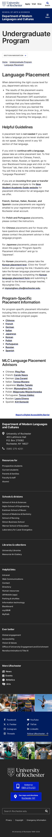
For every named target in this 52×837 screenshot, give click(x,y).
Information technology (13, 602)
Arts (6, 684)
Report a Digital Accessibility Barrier (33, 415)
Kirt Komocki (22, 401)
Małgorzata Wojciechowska (27, 391)
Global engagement (11, 635)
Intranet (6, 575)
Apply (27, 4)
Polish (9, 340)
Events (7, 675)
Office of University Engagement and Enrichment (25, 646)
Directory (6, 586)
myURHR (6, 610)
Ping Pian (20, 371)
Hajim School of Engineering (15, 506)
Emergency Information (36, 820)
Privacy (9, 820)
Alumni (5, 481)
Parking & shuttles (10, 598)
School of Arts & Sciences (16, 12)
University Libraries (11, 550)
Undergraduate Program (21, 62)
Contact (6, 583)
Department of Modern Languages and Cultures (18, 17)
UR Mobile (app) (9, 594)
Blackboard (7, 606)
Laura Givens (22, 398)
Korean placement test (14, 264)
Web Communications (12, 579)
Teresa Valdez (26, 395)
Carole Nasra (21, 375)
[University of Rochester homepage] (12, 4)
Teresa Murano (21, 381)
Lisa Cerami (21, 378)
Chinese (10, 320)
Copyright (19, 820)
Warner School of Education (15, 525)
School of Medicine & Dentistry (16, 514)
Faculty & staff (9, 477)
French (9, 323)
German (10, 327)
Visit (34, 4)
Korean (9, 337)
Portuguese (12, 343)
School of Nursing (10, 518)
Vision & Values (9, 642)
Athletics (8, 679)
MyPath (5, 614)
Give (39, 4)
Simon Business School (13, 522)
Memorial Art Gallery (12, 554)
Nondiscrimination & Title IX (15, 650)
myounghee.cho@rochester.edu (22, 288)
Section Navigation (15, 55)
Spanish (10, 350)
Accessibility (8, 639)
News (7, 671)
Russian (10, 347)
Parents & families (10, 473)
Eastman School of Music (14, 510)
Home (4, 62)
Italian (9, 330)
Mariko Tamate (25, 385)
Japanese (11, 333)
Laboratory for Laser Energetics (17, 529)
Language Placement (14, 65)
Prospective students (12, 466)
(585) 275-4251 (14, 448)
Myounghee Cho (23, 388)
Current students (10, 469)
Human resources (10, 590)
